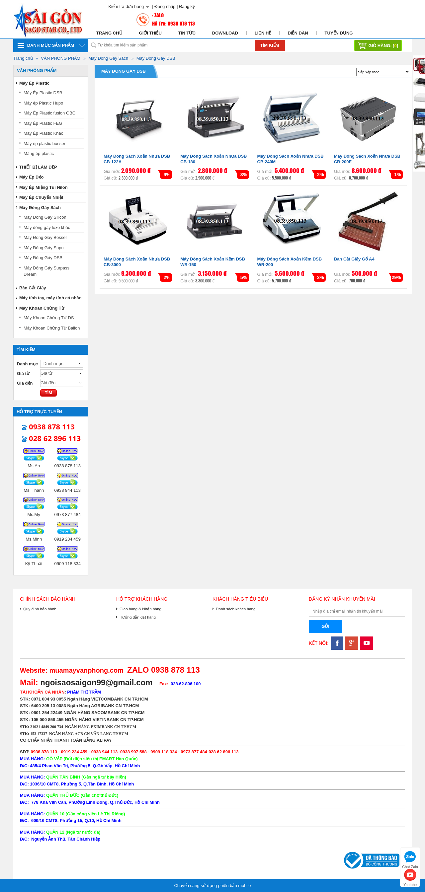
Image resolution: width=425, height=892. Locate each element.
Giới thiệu (150, 33)
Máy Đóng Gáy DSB (155, 58)
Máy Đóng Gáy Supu (44, 247)
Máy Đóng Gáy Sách (108, 58)
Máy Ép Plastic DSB (43, 92)
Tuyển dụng (339, 33)
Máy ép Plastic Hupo (43, 103)
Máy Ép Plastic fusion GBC (49, 113)
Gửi (325, 626)
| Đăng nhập (163, 6)
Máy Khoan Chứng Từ (41, 308)
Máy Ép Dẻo (31, 177)
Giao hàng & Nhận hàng (140, 609)
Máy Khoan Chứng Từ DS (49, 317)
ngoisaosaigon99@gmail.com (96, 682)
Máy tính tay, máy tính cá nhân (50, 297)
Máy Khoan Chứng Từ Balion (52, 328)
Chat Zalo (410, 859)
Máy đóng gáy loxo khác (47, 227)
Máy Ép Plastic (34, 83)
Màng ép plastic (39, 153)
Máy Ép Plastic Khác (43, 133)
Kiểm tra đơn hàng (126, 6)
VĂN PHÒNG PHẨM (60, 58)
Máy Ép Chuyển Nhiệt (41, 197)
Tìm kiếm (269, 45)
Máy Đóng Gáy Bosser (45, 237)
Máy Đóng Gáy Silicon (45, 217)
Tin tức (187, 33)
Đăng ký (187, 6)
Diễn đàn (298, 33)
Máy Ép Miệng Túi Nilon (43, 187)
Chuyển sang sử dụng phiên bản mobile (212, 885)
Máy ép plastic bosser (44, 143)
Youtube (410, 877)
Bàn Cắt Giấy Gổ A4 (354, 259)
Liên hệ (263, 33)
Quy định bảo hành (39, 609)
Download (225, 33)
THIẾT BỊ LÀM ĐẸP (38, 167)
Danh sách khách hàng (236, 609)
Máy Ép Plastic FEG (43, 123)
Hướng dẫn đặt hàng (138, 617)
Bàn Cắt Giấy (32, 287)
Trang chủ (109, 33)
